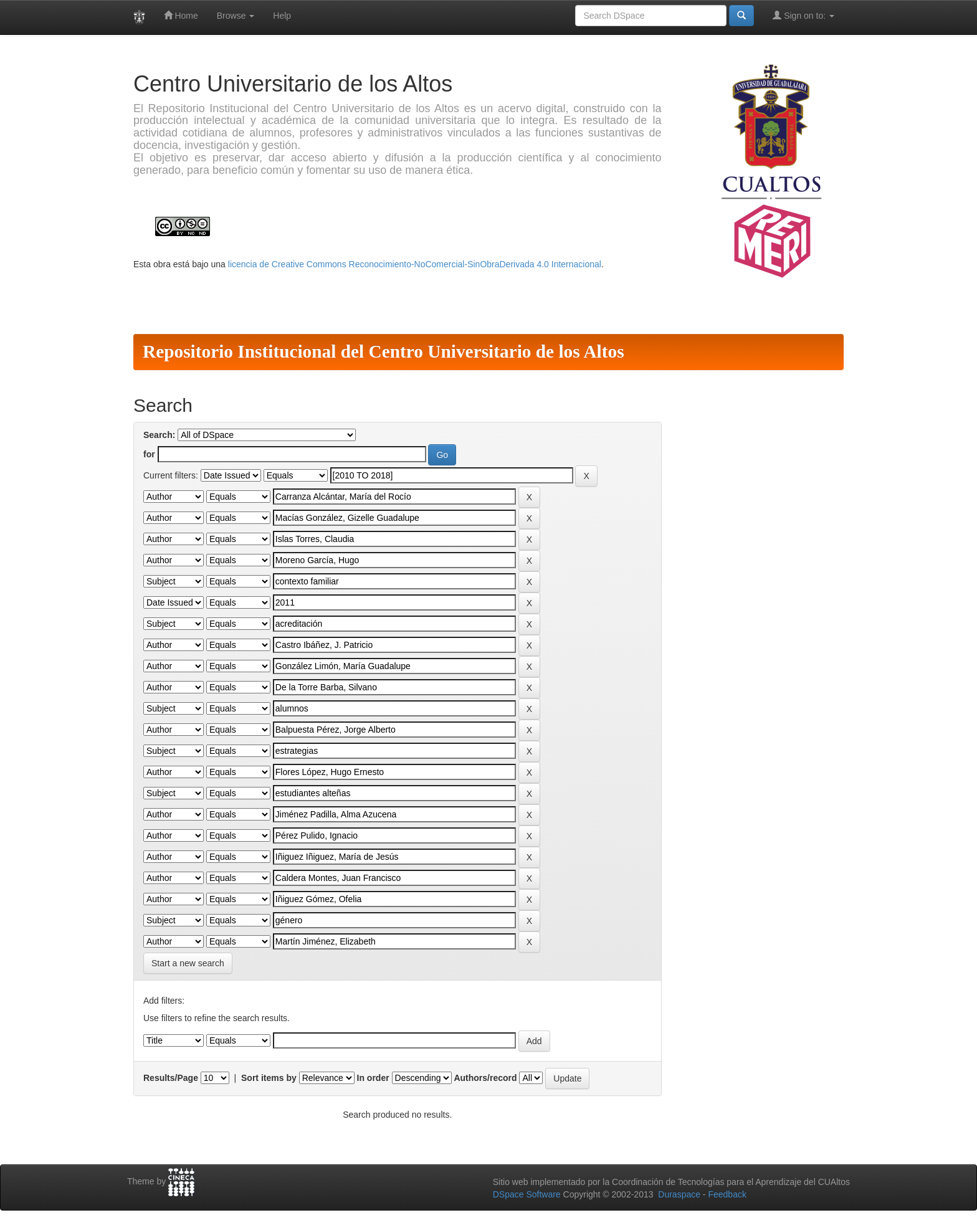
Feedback (727, 1194)
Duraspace (679, 1194)
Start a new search (187, 963)
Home (181, 15)
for (149, 454)
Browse (236, 16)
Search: (159, 435)
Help (282, 16)
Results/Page (170, 1078)
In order (373, 1078)
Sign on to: (803, 15)
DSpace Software (527, 1194)
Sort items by (269, 1078)
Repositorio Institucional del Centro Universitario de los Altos (383, 351)
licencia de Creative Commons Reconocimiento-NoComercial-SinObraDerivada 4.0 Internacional (414, 264)
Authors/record (485, 1078)
